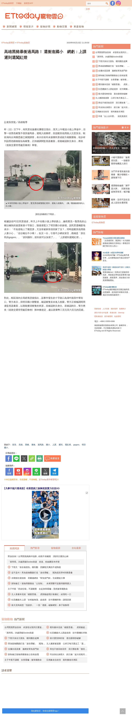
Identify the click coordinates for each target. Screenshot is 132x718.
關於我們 (114, 309)
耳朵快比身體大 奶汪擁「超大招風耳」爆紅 (110, 107)
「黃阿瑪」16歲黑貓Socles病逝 (19, 633)
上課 (54, 445)
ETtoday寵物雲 (34, 16)
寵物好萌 (45, 26)
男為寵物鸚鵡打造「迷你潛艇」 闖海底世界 (110, 66)
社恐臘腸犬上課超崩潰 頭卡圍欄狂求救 (68, 633)
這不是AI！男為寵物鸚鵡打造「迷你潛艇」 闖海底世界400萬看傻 (41, 573)
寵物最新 (55, 548)
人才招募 (106, 309)
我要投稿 (97, 309)
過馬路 (41, 445)
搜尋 (107, 3)
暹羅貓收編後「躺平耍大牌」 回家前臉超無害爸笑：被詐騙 (120, 188)
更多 (125, 127)
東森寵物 (78, 26)
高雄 (21, 445)
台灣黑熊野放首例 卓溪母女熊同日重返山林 (110, 52)
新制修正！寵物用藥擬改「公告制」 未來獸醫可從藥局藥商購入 (41, 583)
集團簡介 (122, 309)
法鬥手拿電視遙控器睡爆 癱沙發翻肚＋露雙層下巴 (120, 174)
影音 (14, 445)
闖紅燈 (68, 445)
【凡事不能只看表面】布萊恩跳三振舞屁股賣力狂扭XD (31, 488)
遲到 (61, 445)
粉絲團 (112, 3)
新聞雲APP (28, 3)
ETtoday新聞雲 (8, 3)
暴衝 (33, 445)
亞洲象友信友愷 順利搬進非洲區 (61, 660)
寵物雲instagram (118, 3)
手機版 (19, 3)
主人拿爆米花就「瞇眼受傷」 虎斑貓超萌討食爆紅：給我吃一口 (41, 594)
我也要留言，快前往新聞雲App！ (45, 711)
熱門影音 (35, 548)
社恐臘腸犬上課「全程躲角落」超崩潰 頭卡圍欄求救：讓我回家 (41, 600)
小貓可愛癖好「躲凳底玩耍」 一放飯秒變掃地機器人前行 (120, 160)
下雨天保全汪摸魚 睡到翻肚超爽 (23, 638)
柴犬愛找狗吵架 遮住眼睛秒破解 (65, 638)
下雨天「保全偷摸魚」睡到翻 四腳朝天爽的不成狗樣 (36, 567)
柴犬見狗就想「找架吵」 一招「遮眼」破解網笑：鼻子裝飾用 (40, 605)
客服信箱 (113, 313)
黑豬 (27, 445)
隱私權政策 (98, 316)
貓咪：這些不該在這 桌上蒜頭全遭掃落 (120, 201)
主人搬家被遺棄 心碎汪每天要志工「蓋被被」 (109, 98)
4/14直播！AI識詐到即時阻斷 (113, 253)
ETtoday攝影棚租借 (110, 287)
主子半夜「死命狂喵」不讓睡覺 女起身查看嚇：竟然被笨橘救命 (38, 589)
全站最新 (76, 548)
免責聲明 (117, 316)
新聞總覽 (11, 26)
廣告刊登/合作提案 (101, 313)
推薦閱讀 (14, 548)
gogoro (76, 445)
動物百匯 (61, 26)
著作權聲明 (108, 316)
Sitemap (121, 313)
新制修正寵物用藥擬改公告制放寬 (23, 654)
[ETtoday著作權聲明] (48, 479)
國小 (48, 445)
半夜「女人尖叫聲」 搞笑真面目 (111, 116)
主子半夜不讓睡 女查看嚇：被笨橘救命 (23, 660)
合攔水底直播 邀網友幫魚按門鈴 (23, 649)
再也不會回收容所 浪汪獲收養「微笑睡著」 (110, 102)
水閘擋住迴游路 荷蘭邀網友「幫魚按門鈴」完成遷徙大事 (38, 578)
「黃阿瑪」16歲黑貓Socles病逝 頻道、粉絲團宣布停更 (34, 562)
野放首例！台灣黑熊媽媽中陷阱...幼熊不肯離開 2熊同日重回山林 (38, 556)
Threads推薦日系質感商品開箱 (114, 238)
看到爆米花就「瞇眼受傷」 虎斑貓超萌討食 (110, 84)
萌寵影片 (28, 26)
